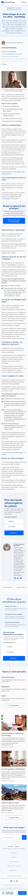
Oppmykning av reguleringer (10, 56)
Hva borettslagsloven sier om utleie (12, 54)
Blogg (17, 846)
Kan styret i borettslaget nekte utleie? (12, 61)
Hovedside (11, 846)
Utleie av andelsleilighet (9, 51)
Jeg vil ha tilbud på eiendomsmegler (14, 220)
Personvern (9, 887)
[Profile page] (15, 578)
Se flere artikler (14, 817)
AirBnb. (14, 253)
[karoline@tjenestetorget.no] (21, 578)
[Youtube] (17, 881)
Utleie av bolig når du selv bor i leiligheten (14, 59)
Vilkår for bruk (17, 887)
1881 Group (20, 885)
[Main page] (8, 2)
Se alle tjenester (14, 705)
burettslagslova (6, 198)
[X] (14, 881)
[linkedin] (18, 578)
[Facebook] (11, 881)
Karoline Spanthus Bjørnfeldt (14, 42)
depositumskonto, (19, 471)
